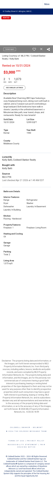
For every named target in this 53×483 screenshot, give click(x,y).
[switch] (34, 49)
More (46, 4)
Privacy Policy (36, 441)
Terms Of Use (16, 441)
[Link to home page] (4, 4)
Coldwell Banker (20, 427)
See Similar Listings (14, 88)
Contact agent (9, 49)
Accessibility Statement (23, 444)
